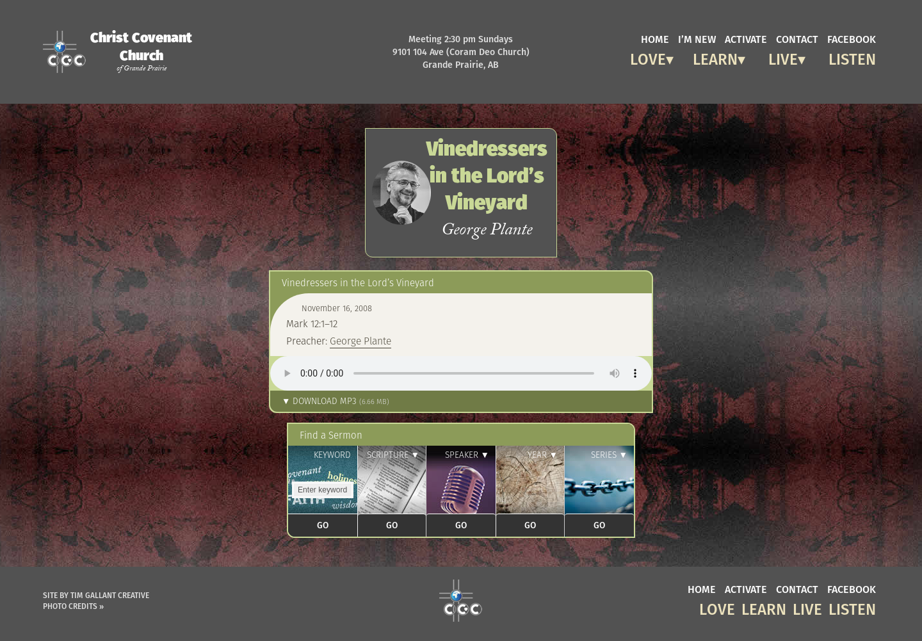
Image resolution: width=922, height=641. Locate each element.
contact (797, 38)
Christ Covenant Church (141, 51)
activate (746, 38)
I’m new (697, 38)
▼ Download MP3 (335, 401)
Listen (852, 57)
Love (648, 57)
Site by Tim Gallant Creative (96, 595)
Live (783, 57)
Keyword (332, 455)
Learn (715, 57)
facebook (851, 38)
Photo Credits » (73, 606)
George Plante (360, 341)
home (655, 38)
